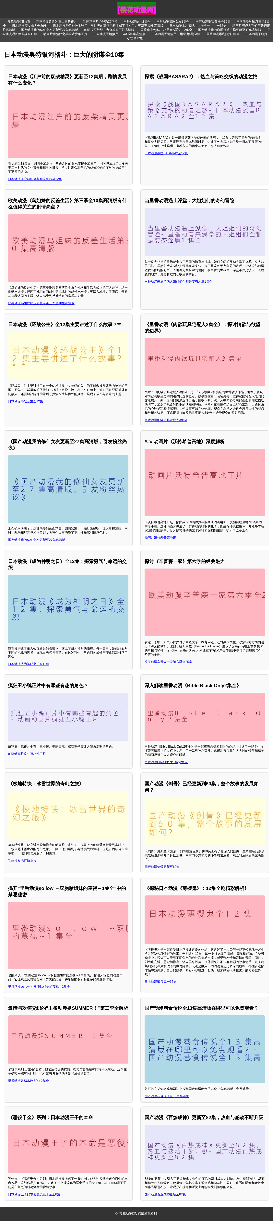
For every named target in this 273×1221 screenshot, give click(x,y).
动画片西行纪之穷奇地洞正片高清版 (109, 30)
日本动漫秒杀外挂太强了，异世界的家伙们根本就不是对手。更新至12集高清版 (108, 25)
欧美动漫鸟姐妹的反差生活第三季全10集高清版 (41, 303)
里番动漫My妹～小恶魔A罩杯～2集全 (166, 30)
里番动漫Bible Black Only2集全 (166, 762)
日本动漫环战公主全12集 (25, 401)
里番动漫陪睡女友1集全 (173, 21)
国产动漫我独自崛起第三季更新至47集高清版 (229, 30)
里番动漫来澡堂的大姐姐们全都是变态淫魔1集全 (178, 281)
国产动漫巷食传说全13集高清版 (167, 1096)
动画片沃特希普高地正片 (162, 537)
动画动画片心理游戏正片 (100, 21)
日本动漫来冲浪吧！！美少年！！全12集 (197, 25)
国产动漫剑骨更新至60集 (162, 866)
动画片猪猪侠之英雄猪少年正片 (65, 34)
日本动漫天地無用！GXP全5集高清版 (119, 34)
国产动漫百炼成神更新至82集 (165, 1194)
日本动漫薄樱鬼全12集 (160, 981)
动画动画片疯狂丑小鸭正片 (27, 754)
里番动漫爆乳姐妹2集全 (223, 34)
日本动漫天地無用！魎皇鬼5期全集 (175, 34)
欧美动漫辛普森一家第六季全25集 (168, 662)
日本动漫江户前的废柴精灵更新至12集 (35, 179)
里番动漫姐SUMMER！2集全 (28, 1080)
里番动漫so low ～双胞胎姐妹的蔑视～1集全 (39, 986)
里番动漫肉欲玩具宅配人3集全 (166, 420)
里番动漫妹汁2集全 (137, 21)
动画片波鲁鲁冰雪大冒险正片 (56, 21)
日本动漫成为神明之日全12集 (28, 664)
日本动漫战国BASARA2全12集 (166, 153)
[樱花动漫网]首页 (18, 21)
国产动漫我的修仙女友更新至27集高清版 (49, 30)
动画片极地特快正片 (22, 860)
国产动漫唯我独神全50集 (213, 21)
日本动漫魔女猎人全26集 (29, 25)
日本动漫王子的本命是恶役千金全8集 (34, 1194)
